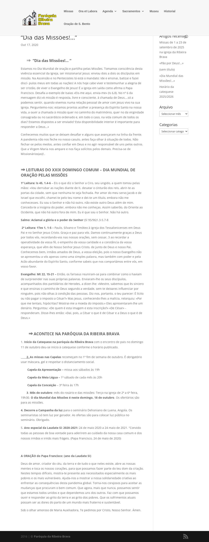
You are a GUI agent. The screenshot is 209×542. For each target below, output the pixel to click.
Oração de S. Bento (77, 23)
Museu (154, 11)
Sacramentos (131, 11)
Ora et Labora (88, 11)
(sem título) (167, 69)
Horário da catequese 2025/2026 (166, 91)
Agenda (107, 11)
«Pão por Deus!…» (171, 63)
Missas (68, 11)
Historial (169, 11)
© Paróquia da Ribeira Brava (50, 536)
